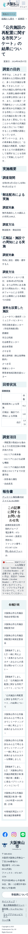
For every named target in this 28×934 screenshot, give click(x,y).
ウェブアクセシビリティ (13, 915)
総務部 (21, 19)
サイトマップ (8, 901)
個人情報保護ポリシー (13, 905)
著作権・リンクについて (12, 910)
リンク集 (6, 920)
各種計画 (14, 604)
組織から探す (8, 19)
